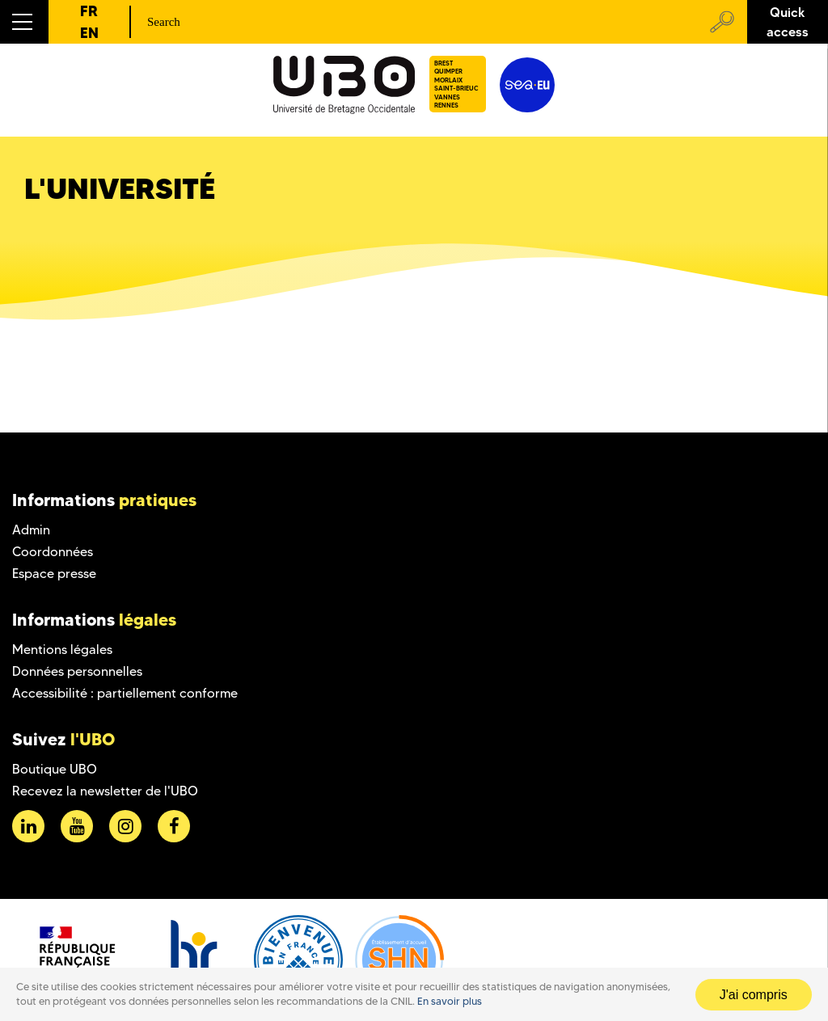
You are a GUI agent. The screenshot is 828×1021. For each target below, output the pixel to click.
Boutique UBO (54, 769)
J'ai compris (754, 995)
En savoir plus (449, 1001)
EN (89, 32)
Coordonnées (52, 551)
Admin (31, 530)
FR (89, 11)
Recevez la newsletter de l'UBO (105, 791)
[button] (24, 22)
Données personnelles (77, 671)
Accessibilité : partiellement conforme (125, 693)
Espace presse (54, 573)
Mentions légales (62, 649)
